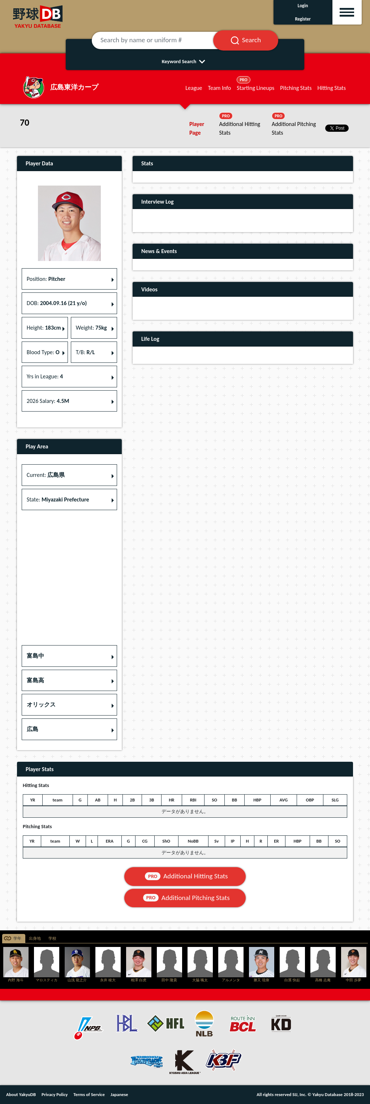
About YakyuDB (21, 1094)
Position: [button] (46, 278)
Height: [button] (44, 327)
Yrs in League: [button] (45, 376)
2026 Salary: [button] (48, 400)
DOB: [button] (57, 303)
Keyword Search (185, 61)
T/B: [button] (85, 352)
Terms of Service (89, 1094)
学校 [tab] (52, 938)
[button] (69, 656)
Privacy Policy (55, 1094)
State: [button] (58, 499)
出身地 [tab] (35, 938)
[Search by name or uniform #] (161, 40)
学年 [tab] (17, 938)
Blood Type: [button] (43, 352)
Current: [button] (46, 474)
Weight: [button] (91, 327)
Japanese (119, 1094)
